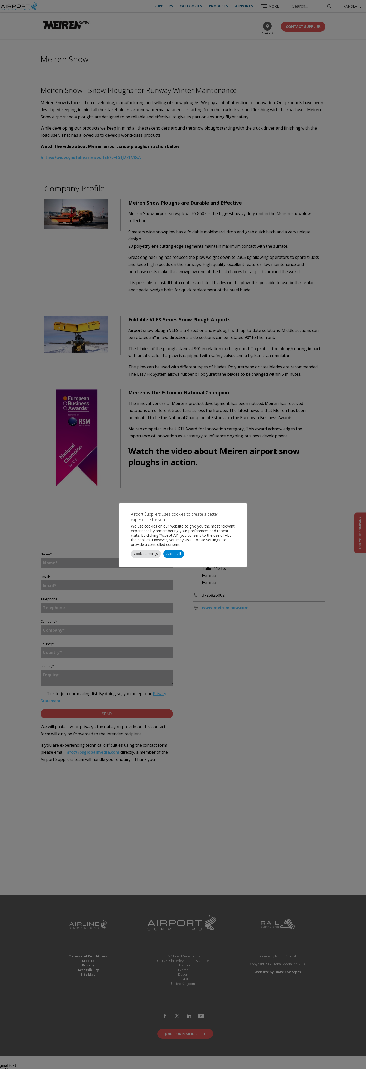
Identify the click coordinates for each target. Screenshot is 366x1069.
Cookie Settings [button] (146, 553)
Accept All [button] (173, 553)
